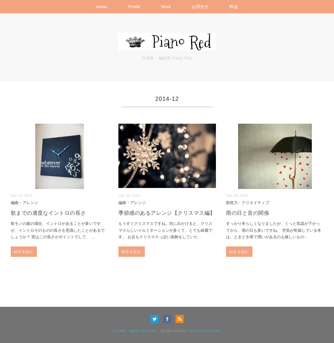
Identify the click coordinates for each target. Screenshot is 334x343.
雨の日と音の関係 (247, 213)
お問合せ (200, 6)
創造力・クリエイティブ (247, 202)
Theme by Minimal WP (204, 331)
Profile (134, 6)
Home (101, 6)
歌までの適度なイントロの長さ (48, 213)
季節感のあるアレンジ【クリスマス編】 (166, 213)
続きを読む (24, 252)
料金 (234, 6)
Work (166, 6)
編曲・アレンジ (24, 202)
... (93, 237)
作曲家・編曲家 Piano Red (137, 331)
